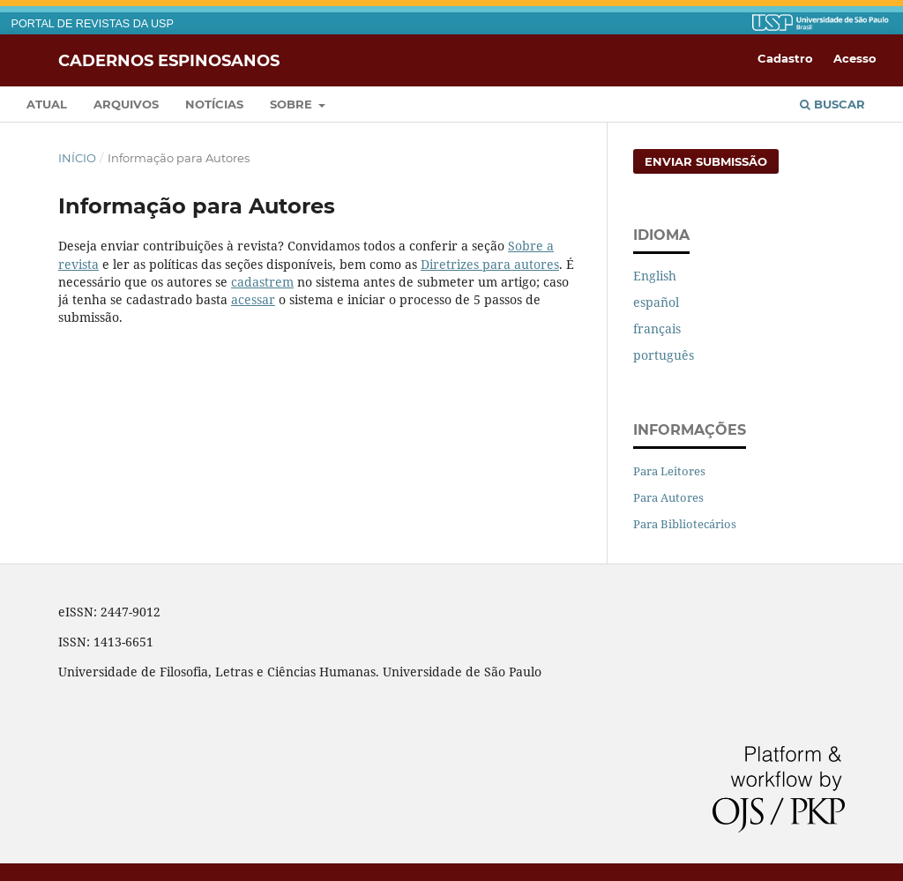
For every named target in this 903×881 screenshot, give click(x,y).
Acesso (855, 58)
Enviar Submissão (706, 161)
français (657, 328)
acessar (253, 299)
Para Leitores (669, 471)
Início (77, 158)
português (663, 355)
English (654, 275)
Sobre (293, 104)
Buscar (832, 104)
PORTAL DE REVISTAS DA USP (92, 24)
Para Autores (668, 497)
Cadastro (785, 58)
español (656, 302)
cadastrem (262, 281)
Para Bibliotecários (684, 524)
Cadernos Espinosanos (169, 60)
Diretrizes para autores (490, 264)
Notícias (214, 104)
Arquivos (126, 104)
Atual (46, 104)
